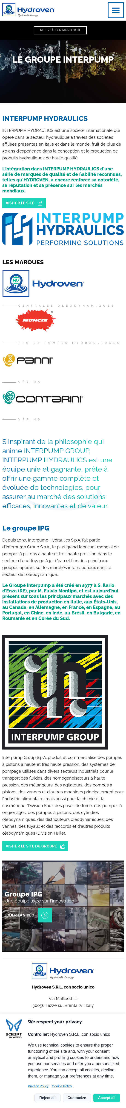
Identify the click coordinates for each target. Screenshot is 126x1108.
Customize (77, 1098)
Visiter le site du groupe (31, 846)
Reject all (47, 1098)
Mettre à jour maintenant (60, 30)
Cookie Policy (62, 1086)
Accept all (106, 1098)
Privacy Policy (38, 1086)
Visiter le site (20, 203)
